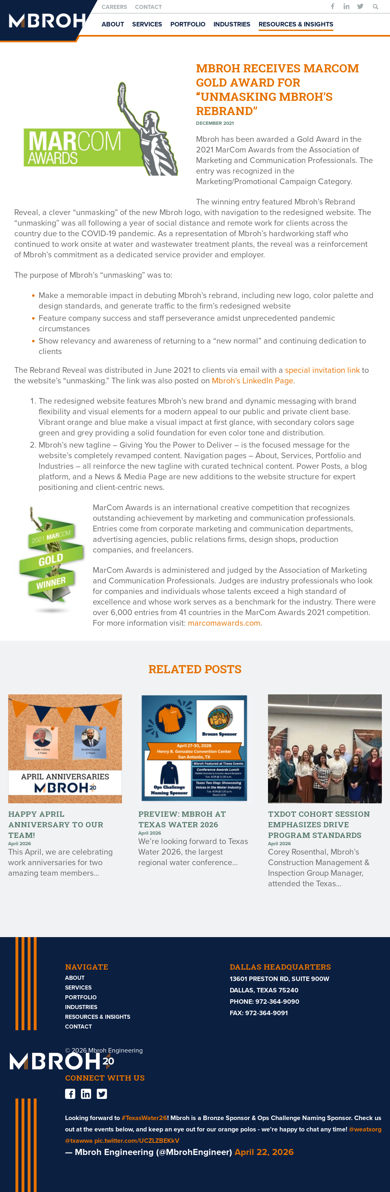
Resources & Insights (296, 24)
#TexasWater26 (144, 1118)
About (113, 24)
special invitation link (322, 370)
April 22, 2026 (264, 1152)
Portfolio (187, 24)
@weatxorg (365, 1129)
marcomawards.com (224, 623)
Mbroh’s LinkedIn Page (252, 381)
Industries (232, 24)
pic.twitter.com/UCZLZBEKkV (136, 1141)
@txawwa (79, 1141)
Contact (148, 7)
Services (147, 24)
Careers (114, 7)
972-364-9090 (277, 1002)
